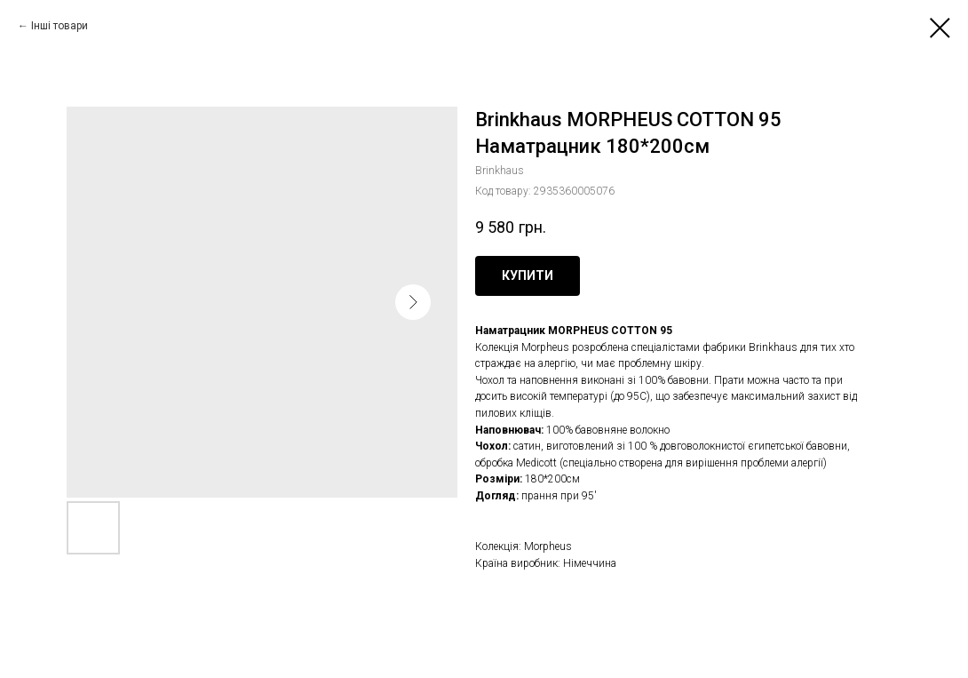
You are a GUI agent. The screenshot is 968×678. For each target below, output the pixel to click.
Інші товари (59, 26)
